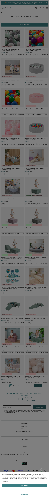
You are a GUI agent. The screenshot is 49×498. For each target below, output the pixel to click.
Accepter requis (24, 490)
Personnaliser (24, 494)
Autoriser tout (24, 485)
